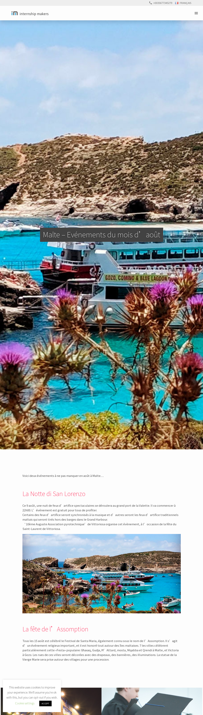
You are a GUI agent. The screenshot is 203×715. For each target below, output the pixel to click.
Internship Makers (34, 13)
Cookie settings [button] (24, 703)
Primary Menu (196, 13)
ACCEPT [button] (45, 703)
